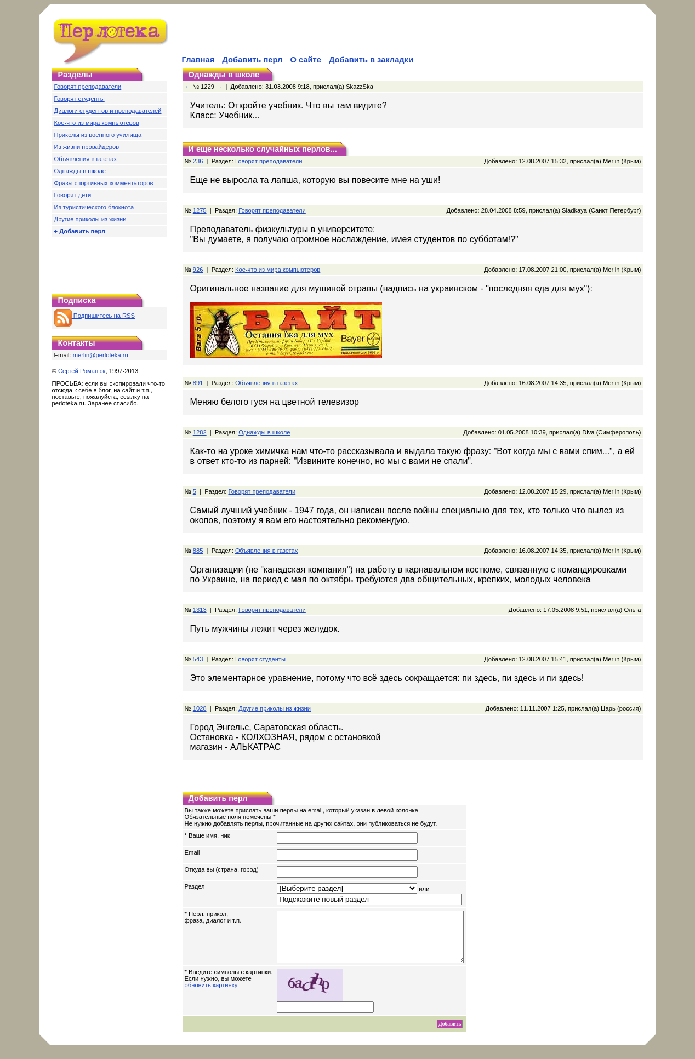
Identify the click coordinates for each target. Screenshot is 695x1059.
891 (198, 383)
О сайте (305, 59)
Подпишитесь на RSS (94, 315)
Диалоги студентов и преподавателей (108, 110)
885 (198, 550)
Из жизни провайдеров (86, 147)
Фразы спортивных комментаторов (103, 183)
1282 (200, 432)
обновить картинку (211, 995)
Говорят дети (73, 195)
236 (198, 161)
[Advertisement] (308, 36)
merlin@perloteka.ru (100, 355)
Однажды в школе (80, 171)
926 (198, 269)
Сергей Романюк (82, 371)
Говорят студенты (79, 98)
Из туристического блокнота (94, 207)
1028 (200, 708)
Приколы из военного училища (98, 134)
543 (198, 659)
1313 (200, 609)
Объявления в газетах (85, 159)
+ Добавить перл (80, 231)
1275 (200, 210)
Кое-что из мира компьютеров (96, 122)
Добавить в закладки (371, 59)
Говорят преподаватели (88, 86)
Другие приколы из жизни (90, 219)
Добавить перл (252, 59)
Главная (198, 59)
